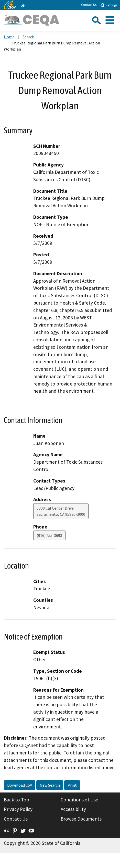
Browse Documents (81, 819)
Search (28, 36)
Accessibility (73, 809)
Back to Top (16, 800)
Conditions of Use (79, 800)
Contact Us (88, 5)
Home (9, 36)
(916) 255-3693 (49, 535)
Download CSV (19, 785)
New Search (50, 785)
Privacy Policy (18, 809)
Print (72, 785)
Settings (108, 5)
